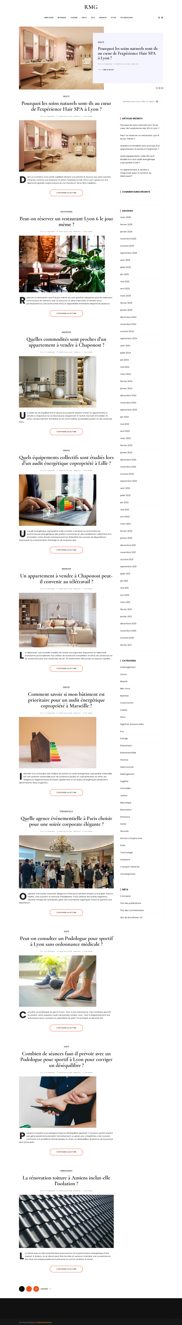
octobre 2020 (127, 637)
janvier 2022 (126, 537)
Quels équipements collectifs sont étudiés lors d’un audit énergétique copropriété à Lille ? (66, 459)
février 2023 (126, 444)
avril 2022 (125, 515)
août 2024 (125, 344)
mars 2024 (125, 373)
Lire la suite (108, 69)
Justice (123, 794)
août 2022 (125, 487)
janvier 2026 (126, 230)
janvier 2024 (126, 387)
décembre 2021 (128, 544)
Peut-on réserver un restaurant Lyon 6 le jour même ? (66, 220)
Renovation (126, 809)
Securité (124, 830)
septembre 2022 (128, 480)
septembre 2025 (128, 252)
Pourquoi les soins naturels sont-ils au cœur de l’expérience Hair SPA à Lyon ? (128, 52)
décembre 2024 (128, 316)
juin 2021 (124, 580)
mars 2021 (125, 601)
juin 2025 (124, 273)
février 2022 (126, 530)
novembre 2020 (128, 629)
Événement (126, 744)
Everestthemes (44, 1321)
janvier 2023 (126, 451)
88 (36, 1288)
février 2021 (126, 608)
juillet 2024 (125, 351)
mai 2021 (124, 587)
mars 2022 (125, 523)
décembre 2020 (128, 622)
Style (113, 17)
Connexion (125, 895)
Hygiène (124, 780)
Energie (66, 450)
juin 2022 (124, 501)
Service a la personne (131, 837)
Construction (126, 702)
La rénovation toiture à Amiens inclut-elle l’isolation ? (66, 1180)
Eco (93, 17)
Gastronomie (66, 211)
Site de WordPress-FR (131, 916)
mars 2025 (125, 294)
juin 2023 (124, 416)
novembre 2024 (128, 323)
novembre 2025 (128, 238)
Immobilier (66, 331)
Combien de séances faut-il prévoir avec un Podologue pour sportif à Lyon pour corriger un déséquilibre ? (66, 1059)
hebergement (127, 773)
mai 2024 (124, 366)
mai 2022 (124, 508)
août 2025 (125, 259)
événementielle (66, 810)
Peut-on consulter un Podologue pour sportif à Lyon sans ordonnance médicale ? (66, 940)
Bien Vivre (49, 17)
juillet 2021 (125, 572)
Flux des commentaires (132, 909)
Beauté (101, 41)
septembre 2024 (128, 337)
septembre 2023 (128, 409)
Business (62, 17)
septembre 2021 (128, 565)
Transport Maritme (130, 865)
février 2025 (126, 302)
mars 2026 (125, 216)
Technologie (126, 17)
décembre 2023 (128, 394)
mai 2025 (124, 280)
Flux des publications (130, 902)
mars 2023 (125, 437)
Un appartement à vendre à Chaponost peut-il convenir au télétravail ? (66, 578)
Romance (125, 816)
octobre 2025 (127, 245)
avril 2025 (125, 287)
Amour (123, 673)
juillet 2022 (125, 494)
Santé (66, 930)
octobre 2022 (127, 473)
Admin (90, 115)
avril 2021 (124, 594)
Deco (84, 17)
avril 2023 (125, 430)
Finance (103, 17)
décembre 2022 (128, 458)
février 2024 (126, 380)
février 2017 (126, 644)
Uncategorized (127, 873)
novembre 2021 (128, 551)
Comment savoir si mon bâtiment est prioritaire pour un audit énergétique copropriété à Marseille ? (66, 699)
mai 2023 (124, 423)
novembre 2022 (128, 466)
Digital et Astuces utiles (132, 723)
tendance (125, 858)
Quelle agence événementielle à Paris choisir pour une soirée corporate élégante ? (66, 820)
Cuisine (74, 17)
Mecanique (125, 801)
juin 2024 (124, 359)
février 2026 (126, 223)
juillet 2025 (125, 266)
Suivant (44, 1288)
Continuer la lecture (66, 192)
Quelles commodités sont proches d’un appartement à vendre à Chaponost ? (66, 341)
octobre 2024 (127, 330)
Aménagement (66, 1170)
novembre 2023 (128, 401)
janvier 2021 (126, 615)
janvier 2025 (126, 309)
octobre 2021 (126, 558)
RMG (90, 7)
